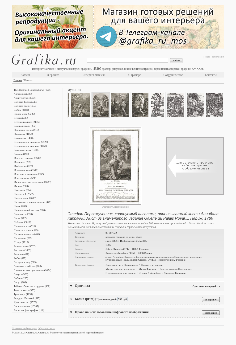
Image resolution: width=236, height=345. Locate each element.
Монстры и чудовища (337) (29, 173)
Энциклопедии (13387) (26, 306)
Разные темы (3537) (24, 246)
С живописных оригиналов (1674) (32, 270)
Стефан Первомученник (161, 259)
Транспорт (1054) (23, 294)
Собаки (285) (21, 278)
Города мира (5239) (24, 113)
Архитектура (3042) (24, 97)
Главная (17, 80)
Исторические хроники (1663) (30, 145)
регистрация (218, 56)
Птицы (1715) (21, 242)
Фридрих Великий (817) (27, 298)
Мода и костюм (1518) (26, 169)
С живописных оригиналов (120, 272)
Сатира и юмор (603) (25, 262)
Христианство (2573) (25, 302)
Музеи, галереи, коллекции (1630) (32, 182)
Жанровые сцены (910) (26, 129)
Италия (143, 272)
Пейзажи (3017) (22, 222)
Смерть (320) (21, 274)
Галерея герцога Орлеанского (176, 268)
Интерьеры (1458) (24, 137)
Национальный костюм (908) (30, 210)
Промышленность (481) (27, 234)
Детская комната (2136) (27, 121)
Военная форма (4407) (26, 101)
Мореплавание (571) (25, 178)
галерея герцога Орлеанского (172, 256)
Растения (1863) (22, 250)
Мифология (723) (23, 165)
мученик (110, 259)
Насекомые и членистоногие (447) (32, 202)
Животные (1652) (23, 133)
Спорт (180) (20, 282)
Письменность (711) (25, 226)
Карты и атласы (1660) (26, 149)
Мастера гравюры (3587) (27, 157)
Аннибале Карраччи (124, 256)
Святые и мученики (152, 264)
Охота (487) (20, 218)
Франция (180, 259)
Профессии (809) (23, 238)
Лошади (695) (21, 153)
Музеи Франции (147, 268)
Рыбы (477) (20, 258)
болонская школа (145, 256)
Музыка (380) (21, 186)
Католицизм (131, 264)
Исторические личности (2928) (31, 141)
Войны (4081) (21, 109)
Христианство (113, 264)
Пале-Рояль (122, 259)
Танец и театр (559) (24, 290)
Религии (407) (21, 254)
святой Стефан (138, 259)
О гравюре (134, 75)
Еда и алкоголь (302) (25, 125)
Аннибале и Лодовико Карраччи (167, 272)
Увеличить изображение (115, 206)
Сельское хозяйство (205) (28, 266)
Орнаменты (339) (23, 214)
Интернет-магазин (94, 75)
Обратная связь (46, 328)
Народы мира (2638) (25, 198)
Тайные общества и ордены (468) (32, 286)
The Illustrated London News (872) (32, 89)
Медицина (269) (22, 161)
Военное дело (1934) (25, 105)
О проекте (53, 75)
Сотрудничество (173, 75)
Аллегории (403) (23, 93)
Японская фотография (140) (29, 310)
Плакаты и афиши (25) (26, 230)
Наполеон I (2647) (24, 194)
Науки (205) (20, 206)
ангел (108, 256)
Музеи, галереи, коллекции (120, 268)
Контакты (211, 75)
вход (208, 56)
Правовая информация (24, 328)
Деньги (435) (21, 117)
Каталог (25, 75)
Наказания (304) (23, 190)
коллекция (195, 256)
